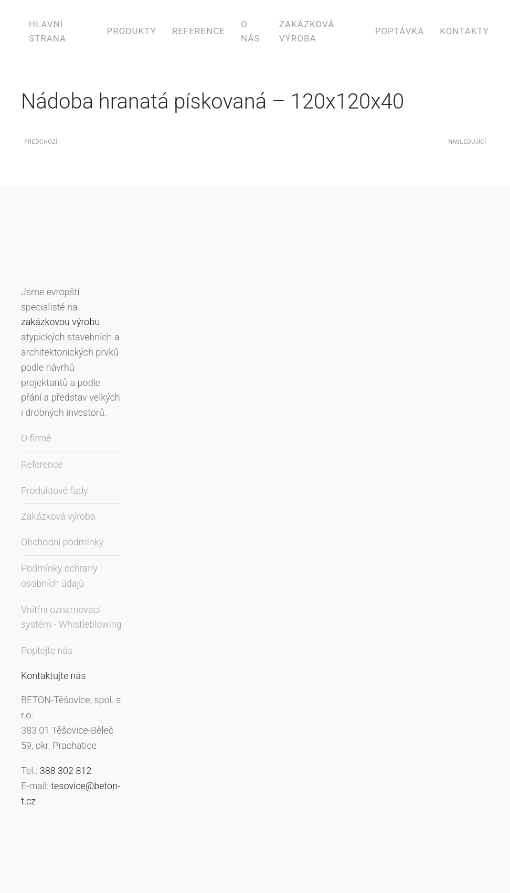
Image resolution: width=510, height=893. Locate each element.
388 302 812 (66, 770)
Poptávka (399, 31)
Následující (467, 141)
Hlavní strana (47, 31)
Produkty (131, 31)
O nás (250, 31)
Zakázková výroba (307, 31)
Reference (198, 31)
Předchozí (40, 141)
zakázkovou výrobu (60, 321)
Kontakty (464, 31)
